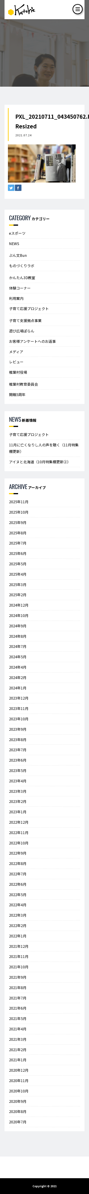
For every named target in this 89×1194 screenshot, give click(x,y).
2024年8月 (17, 636)
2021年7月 (17, 998)
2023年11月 (18, 708)
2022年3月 (17, 915)
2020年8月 (17, 1111)
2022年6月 (17, 884)
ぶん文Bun (18, 255)
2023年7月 (17, 749)
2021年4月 (17, 1029)
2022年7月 (17, 873)
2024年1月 (17, 688)
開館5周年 (17, 394)
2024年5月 (17, 656)
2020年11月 (18, 1080)
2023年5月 (17, 770)
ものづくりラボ (21, 265)
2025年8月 (17, 533)
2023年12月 (18, 698)
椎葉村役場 (18, 372)
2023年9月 (17, 729)
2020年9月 (17, 1101)
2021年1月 (17, 1059)
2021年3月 (17, 1039)
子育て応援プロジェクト (29, 308)
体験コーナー (20, 288)
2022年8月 (17, 863)
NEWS (14, 243)
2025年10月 (18, 512)
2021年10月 (18, 966)
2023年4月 (17, 781)
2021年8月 (17, 987)
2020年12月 (18, 1070)
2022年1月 (17, 936)
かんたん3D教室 (22, 277)
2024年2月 (17, 677)
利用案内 (16, 298)
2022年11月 (18, 832)
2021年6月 (17, 1008)
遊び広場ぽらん (21, 331)
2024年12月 (18, 605)
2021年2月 (17, 1049)
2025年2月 (17, 594)
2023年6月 (17, 760)
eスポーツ (17, 233)
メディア (16, 351)
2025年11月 (18, 501)
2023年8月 (17, 739)
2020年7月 (17, 1121)
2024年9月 (17, 625)
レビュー (16, 361)
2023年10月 (18, 718)
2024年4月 (17, 667)
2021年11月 (18, 956)
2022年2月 (17, 925)
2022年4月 (17, 904)
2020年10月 (18, 1091)
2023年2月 (17, 801)
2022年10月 (18, 843)
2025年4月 (17, 574)
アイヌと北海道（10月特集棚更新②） (40, 461)
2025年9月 (17, 522)
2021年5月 (17, 1018)
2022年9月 (17, 853)
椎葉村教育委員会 (23, 384)
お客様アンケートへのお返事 (32, 341)
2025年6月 (17, 553)
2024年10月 (18, 615)
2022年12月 (18, 822)
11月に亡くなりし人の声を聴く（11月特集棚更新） (44, 448)
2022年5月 (17, 894)
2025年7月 (17, 543)
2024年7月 (17, 646)
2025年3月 (17, 584)
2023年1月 (17, 811)
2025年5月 (17, 563)
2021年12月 (18, 946)
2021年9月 (17, 977)
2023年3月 (17, 791)
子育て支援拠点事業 (25, 320)
